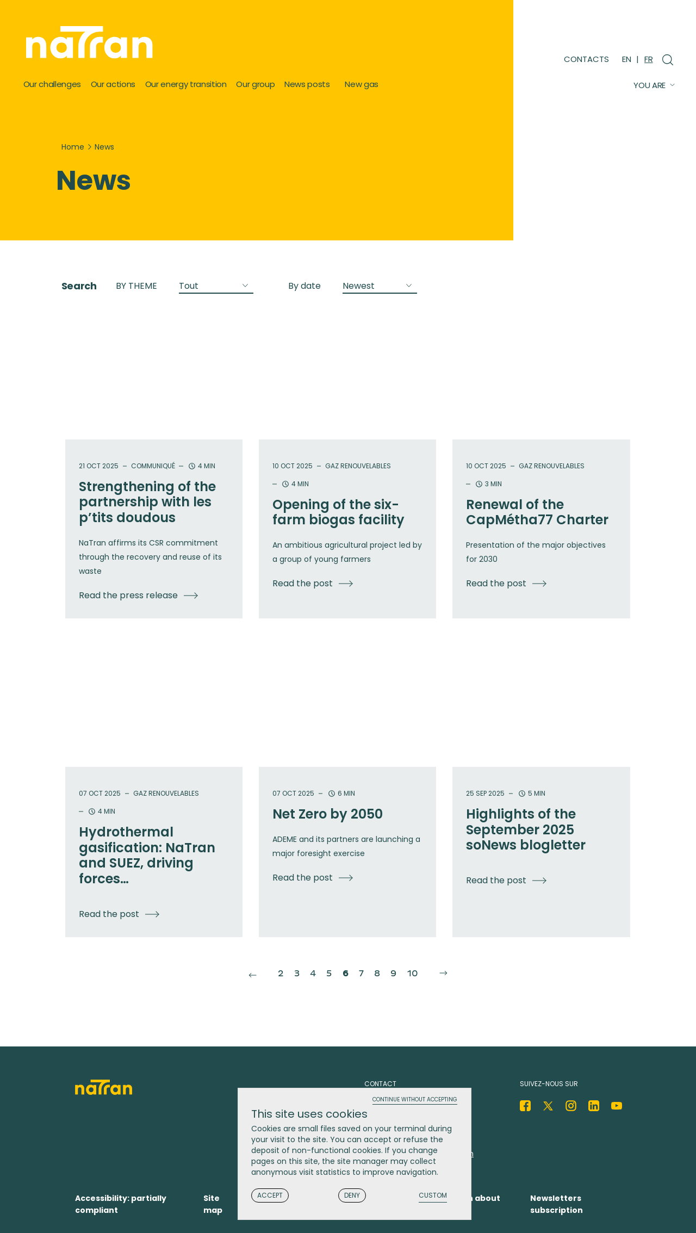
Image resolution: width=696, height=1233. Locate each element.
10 (426, 972)
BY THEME (136, 286)
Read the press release (128, 595)
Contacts (586, 59)
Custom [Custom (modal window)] (433, 1197)
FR (648, 59)
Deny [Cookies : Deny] (352, 1196)
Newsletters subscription (556, 1204)
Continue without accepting (414, 1101)
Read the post (302, 583)
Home (72, 146)
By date (304, 286)
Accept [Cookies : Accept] (270, 1196)
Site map (212, 1204)
